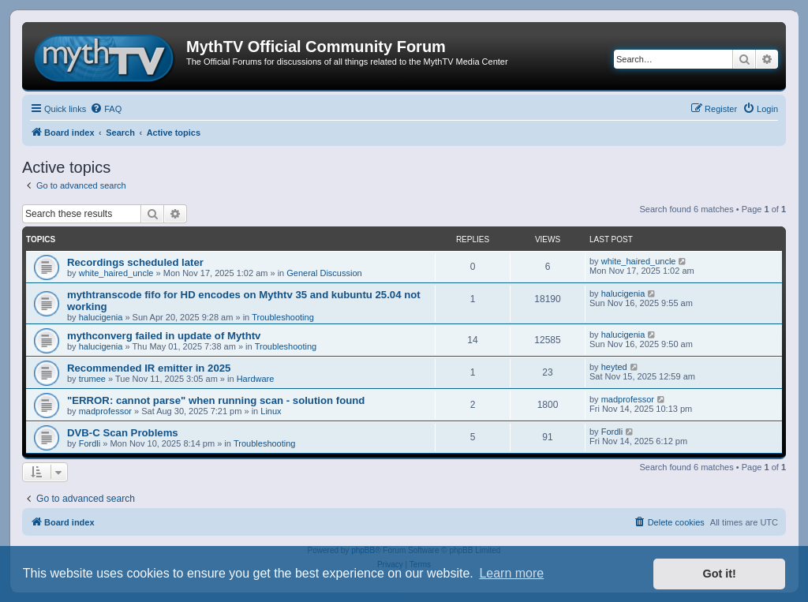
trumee (92, 378)
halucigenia (101, 317)
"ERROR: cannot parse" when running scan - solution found (216, 400)
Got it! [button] (719, 573)
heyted (614, 367)
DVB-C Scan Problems (122, 433)
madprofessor (105, 411)
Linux (270, 411)
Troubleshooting (282, 317)
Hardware (256, 378)
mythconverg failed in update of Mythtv (163, 336)
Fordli (90, 443)
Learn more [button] (511, 573)
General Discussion (323, 273)
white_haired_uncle (116, 273)
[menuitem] (106, 108)
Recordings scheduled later (135, 262)
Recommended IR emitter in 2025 (148, 368)
